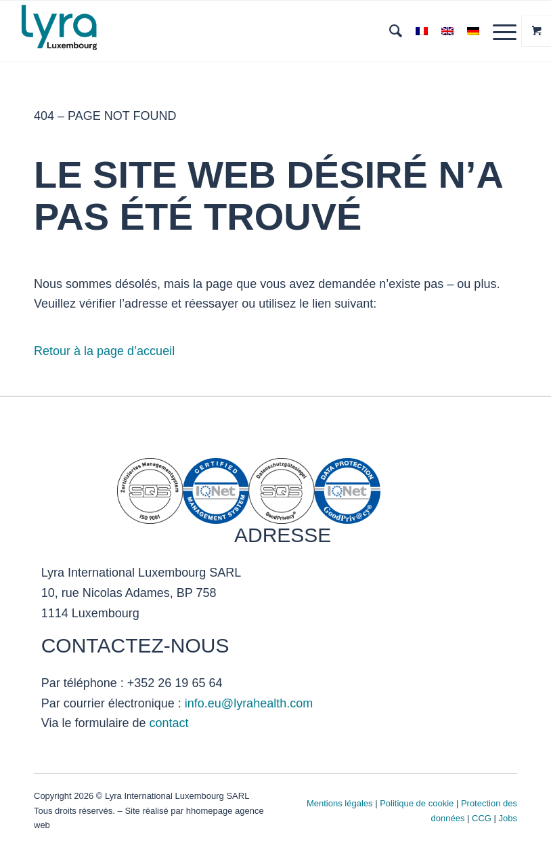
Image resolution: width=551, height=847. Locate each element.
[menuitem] (389, 31)
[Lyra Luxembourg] (76, 31)
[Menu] (497, 31)
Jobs (508, 818)
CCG (483, 818)
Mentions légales (340, 803)
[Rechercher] (389, 31)
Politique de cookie (417, 803)
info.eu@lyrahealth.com (249, 703)
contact (168, 723)
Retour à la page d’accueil (104, 351)
